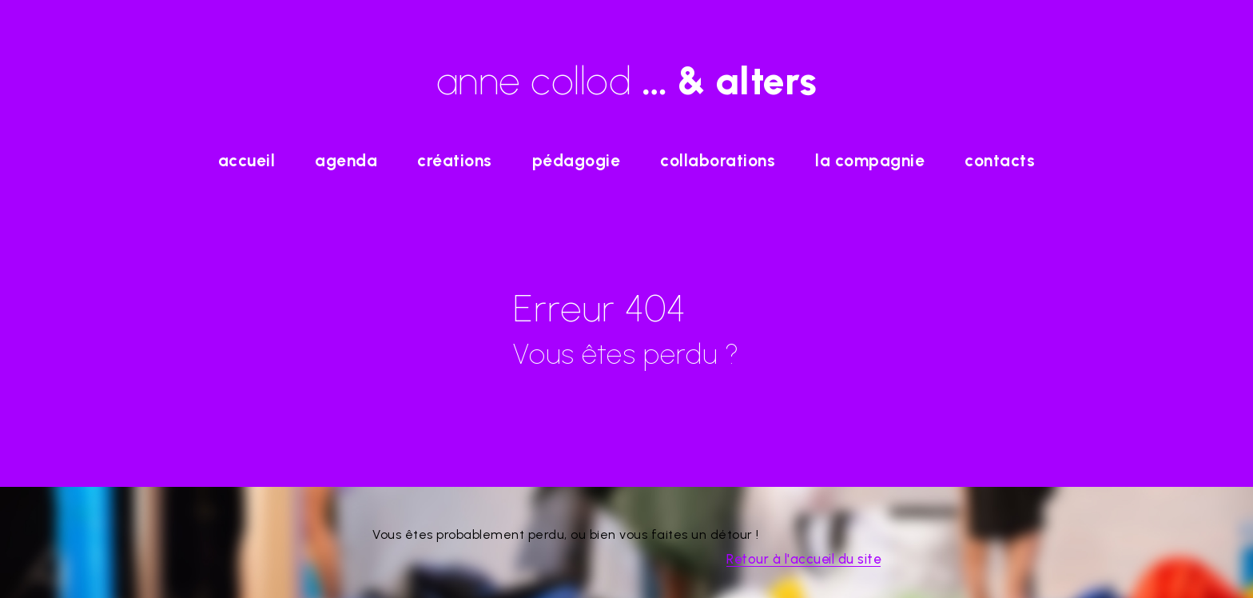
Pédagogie (576, 160)
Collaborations (717, 160)
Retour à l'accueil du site (803, 559)
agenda (346, 160)
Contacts (1000, 160)
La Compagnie (870, 160)
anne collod (626, 81)
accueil (247, 160)
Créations (454, 160)
